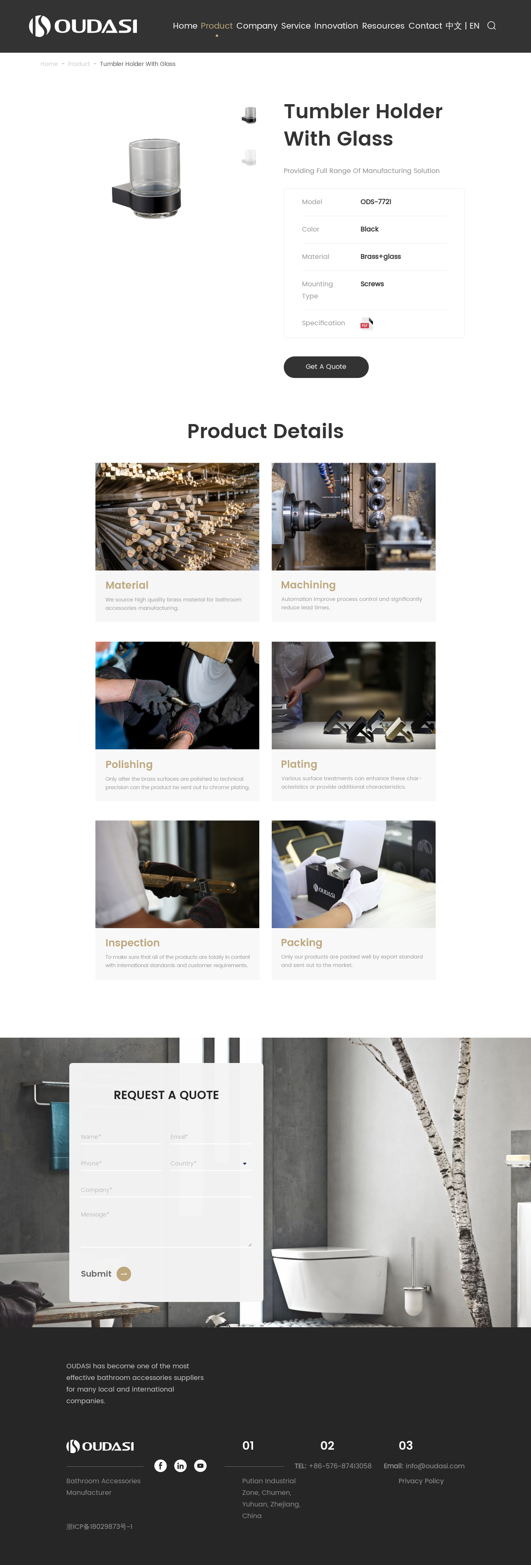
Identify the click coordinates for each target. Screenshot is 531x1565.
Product (217, 26)
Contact (425, 26)
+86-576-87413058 (340, 1466)
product (79, 64)
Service (296, 26)
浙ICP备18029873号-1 (99, 1527)
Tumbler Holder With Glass (137, 64)
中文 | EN (463, 26)
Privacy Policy (421, 1481)
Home (185, 26)
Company (257, 26)
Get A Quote (326, 366)
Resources (383, 26)
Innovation (336, 26)
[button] (249, 115)
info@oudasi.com (435, 1466)
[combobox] (211, 1164)
